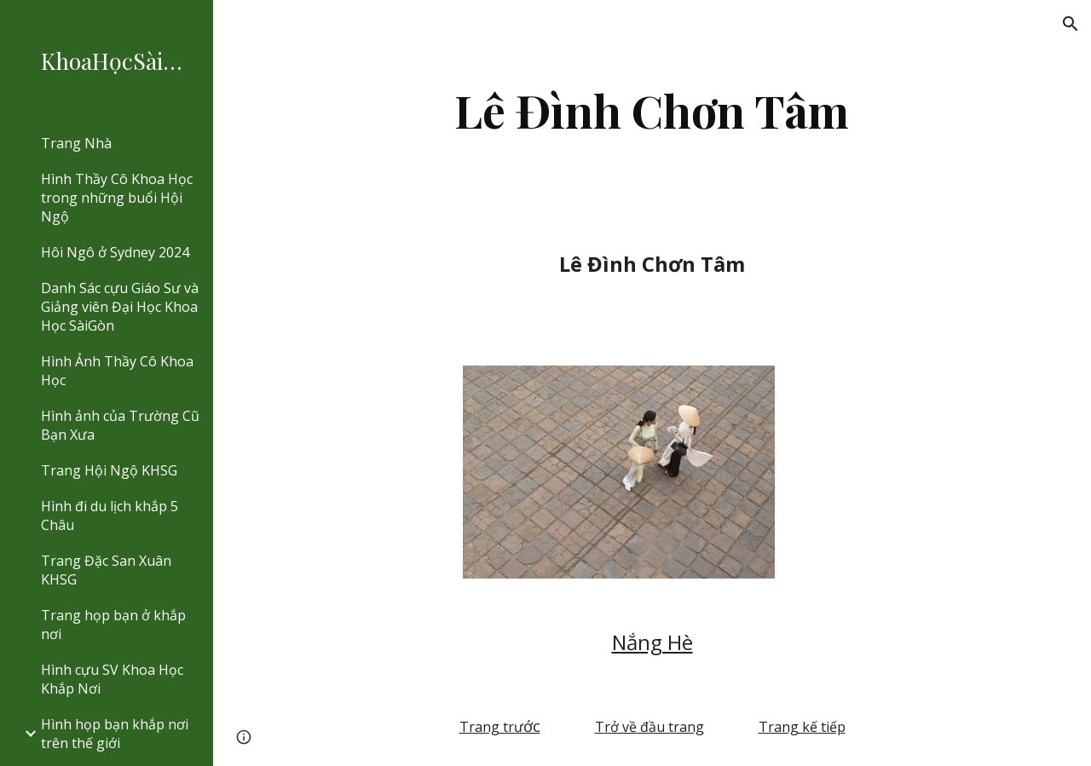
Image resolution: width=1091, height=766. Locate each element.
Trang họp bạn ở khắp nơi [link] (113, 624)
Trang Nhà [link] (76, 143)
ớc (531, 726)
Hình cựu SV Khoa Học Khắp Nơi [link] (112, 679)
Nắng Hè (652, 642)
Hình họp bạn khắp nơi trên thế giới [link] (114, 733)
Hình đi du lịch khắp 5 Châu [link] (109, 515)
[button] (1070, 23)
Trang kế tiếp (802, 726)
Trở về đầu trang (649, 726)
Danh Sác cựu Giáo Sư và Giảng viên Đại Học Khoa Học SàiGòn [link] (120, 307)
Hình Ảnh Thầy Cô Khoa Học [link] (117, 370)
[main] (651, 110)
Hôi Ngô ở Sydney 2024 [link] (115, 252)
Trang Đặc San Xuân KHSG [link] (106, 570)
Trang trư (491, 726)
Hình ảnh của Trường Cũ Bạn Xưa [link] (120, 425)
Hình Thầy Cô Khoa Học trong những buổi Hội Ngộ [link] (117, 198)
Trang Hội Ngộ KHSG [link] (109, 470)
